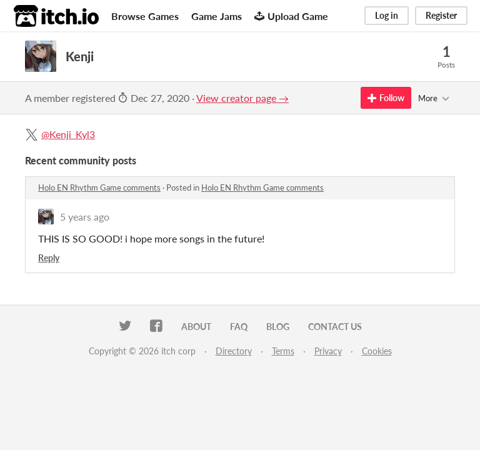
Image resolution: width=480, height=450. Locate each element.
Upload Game (291, 16)
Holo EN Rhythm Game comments (99, 187)
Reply (48, 257)
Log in (386, 15)
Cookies (377, 351)
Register (441, 15)
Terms (283, 351)
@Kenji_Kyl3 (68, 134)
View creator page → (242, 98)
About (196, 326)
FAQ (239, 326)
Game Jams (216, 16)
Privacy (328, 351)
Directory (234, 351)
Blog (277, 326)
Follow (386, 97)
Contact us (335, 326)
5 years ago (84, 216)
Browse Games (145, 16)
